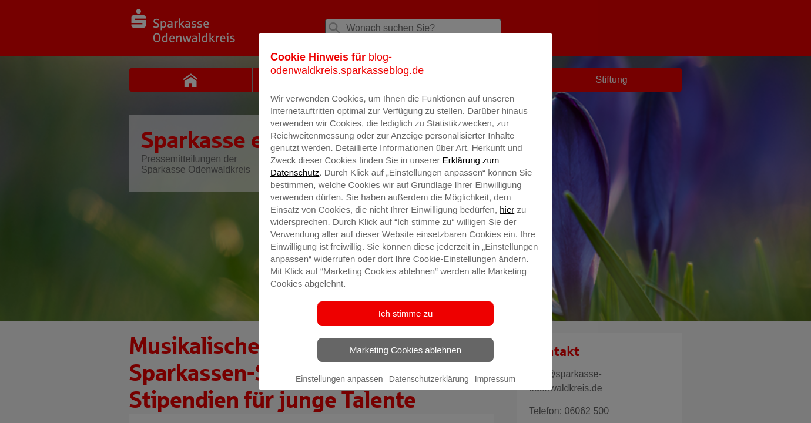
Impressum (495, 394)
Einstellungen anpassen (339, 394)
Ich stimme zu (405, 329)
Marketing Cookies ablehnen (405, 365)
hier (507, 225)
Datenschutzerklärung (429, 394)
